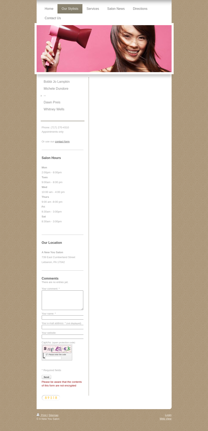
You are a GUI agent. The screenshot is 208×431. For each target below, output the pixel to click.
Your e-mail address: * (61, 323)
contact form (62, 141)
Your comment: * (51, 288)
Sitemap (53, 415)
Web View (165, 418)
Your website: (49, 332)
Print (42, 415)
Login (168, 414)
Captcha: (58, 342)
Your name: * (49, 313)
